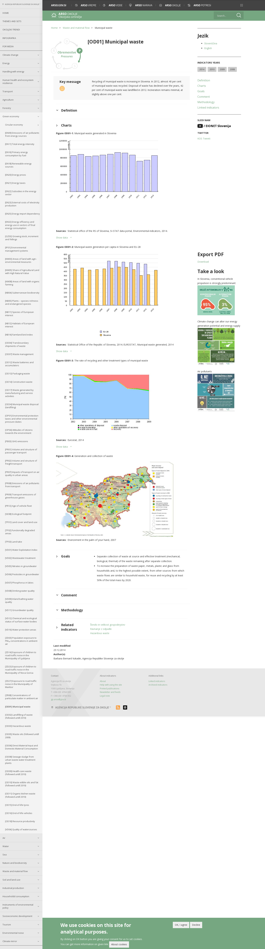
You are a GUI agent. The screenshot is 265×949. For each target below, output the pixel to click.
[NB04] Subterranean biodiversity (22, 292)
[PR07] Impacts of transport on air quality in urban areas (22, 474)
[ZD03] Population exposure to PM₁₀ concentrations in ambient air (21, 640)
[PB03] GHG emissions (16, 441)
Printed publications (109, 688)
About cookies (119, 945)
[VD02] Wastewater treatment (20, 558)
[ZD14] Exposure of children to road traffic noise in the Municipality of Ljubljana (20, 655)
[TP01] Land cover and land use (21, 522)
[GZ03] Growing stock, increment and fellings (21, 238)
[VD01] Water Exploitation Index (21, 549)
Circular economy (14, 124)
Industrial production (13, 888)
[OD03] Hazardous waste (18, 726)
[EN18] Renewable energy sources (18, 165)
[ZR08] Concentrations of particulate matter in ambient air (21, 697)
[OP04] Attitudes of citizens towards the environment (19, 431)
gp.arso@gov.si (58, 699)
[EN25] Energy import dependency (22, 213)
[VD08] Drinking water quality (20, 590)
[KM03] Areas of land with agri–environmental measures (21, 260)
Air (4, 837)
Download (203, 261)
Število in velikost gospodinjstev (107, 624)
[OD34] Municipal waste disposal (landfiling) (22, 406)
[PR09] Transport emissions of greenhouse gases (20, 496)
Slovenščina (210, 43)
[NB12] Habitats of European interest (19, 325)
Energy (6, 63)
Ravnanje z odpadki (101, 629)
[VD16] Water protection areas (20, 629)
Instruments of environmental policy (18, 906)
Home (6, 12)
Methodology (206, 102)
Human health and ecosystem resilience (18, 81)
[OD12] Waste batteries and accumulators (19, 364)
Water (6, 846)
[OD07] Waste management (19, 354)
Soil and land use (11, 879)
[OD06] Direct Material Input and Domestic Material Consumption (21, 747)
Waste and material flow (15, 871)
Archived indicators (158, 684)
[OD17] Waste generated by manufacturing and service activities (19, 393)
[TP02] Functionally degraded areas (20, 532)
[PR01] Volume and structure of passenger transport (21, 451)
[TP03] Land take (13, 541)
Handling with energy (13, 71)
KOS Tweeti (203, 138)
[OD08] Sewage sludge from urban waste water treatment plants (20, 759)
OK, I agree (181, 925)
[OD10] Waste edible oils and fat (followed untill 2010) (21, 784)
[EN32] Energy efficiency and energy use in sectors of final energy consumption (20, 224)
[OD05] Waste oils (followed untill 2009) (22, 736)
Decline (196, 925)
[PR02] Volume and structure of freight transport (21, 462)
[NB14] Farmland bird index (19, 334)
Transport (8, 91)
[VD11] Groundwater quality (19, 610)
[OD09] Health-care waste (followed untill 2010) (18, 773)
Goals (201, 91)
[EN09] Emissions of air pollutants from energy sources (22, 134)
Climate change (10, 54)
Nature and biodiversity (15, 862)
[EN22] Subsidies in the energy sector (20, 193)
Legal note (105, 695)
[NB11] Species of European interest (19, 314)
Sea (5, 854)
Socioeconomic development (17, 916)
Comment (203, 97)
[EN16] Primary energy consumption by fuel (16, 154)
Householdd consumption (16, 896)
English (208, 48)
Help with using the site (111, 684)
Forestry (7, 108)
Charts (201, 86)
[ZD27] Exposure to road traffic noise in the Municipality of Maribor (20, 684)
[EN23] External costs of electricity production (22, 204)
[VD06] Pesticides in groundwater (22, 574)
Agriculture (8, 99)
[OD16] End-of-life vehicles (18, 813)
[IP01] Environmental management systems (16, 249)
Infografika (9, 38)
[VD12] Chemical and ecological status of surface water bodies (21, 620)
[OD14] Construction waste (18, 381)
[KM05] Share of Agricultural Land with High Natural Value (22, 272)
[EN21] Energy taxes (15, 182)
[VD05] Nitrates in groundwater (21, 566)
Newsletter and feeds (110, 692)
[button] (241, 5)
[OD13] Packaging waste (17, 373)
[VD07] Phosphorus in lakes (19, 582)
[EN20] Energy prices (15, 174)
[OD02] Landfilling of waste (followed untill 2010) (19, 716)
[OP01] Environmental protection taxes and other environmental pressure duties (21, 418)
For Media (8, 46)
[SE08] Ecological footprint (18, 514)
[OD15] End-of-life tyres (17, 804)
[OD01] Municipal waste (17, 706)
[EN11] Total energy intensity (19, 144)
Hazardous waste (99, 633)
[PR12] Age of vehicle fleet (18, 505)
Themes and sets (12, 21)
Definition (203, 80)
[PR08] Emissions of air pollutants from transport (22, 485)
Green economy (11, 116)
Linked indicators (208, 107)
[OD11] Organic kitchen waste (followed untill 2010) (20, 795)
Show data (62, 237)
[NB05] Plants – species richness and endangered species (21, 302)
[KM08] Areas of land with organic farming (22, 283)
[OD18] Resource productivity (20, 821)
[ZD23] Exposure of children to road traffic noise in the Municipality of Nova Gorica (20, 669)
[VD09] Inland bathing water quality (19, 600)
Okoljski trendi (11, 29)
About (103, 681)
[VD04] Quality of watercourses (21, 829)
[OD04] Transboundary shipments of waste (17, 344)
